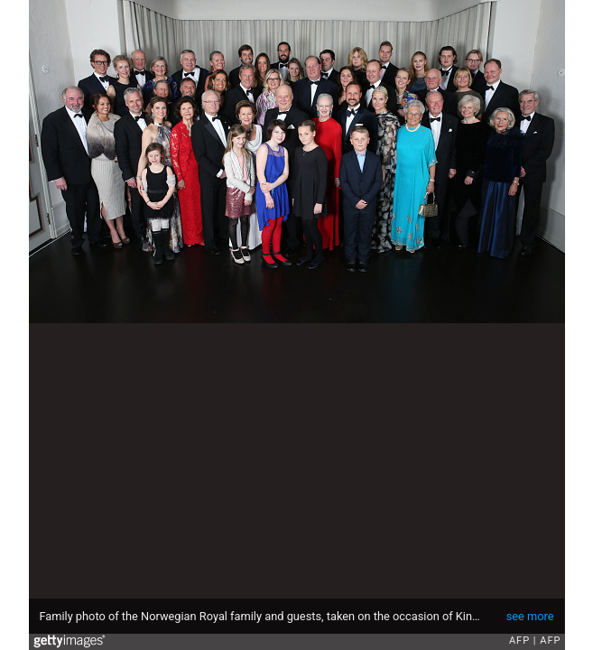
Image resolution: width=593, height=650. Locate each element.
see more (530, 616)
